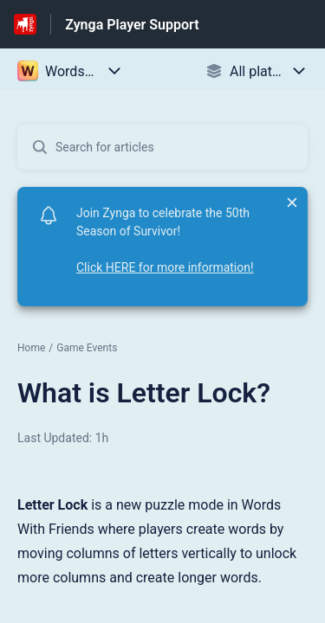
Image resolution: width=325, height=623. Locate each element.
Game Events (86, 348)
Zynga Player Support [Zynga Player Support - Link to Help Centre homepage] (131, 24)
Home (31, 348)
